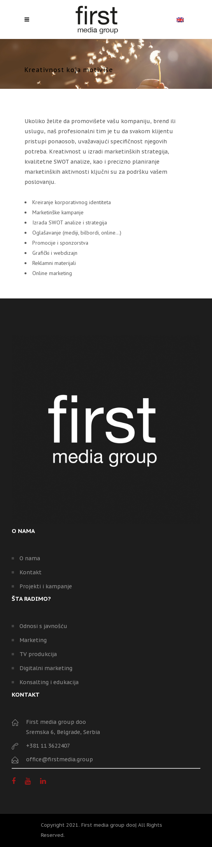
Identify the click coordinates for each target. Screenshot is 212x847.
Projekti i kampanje (45, 586)
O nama (29, 558)
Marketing (33, 640)
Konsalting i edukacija (49, 682)
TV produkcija (38, 654)
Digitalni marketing (45, 668)
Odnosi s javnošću (43, 626)
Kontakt (30, 572)
